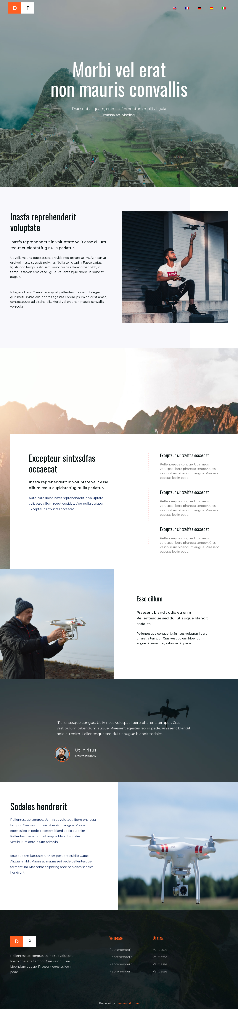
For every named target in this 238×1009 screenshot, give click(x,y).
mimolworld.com (128, 1003)
